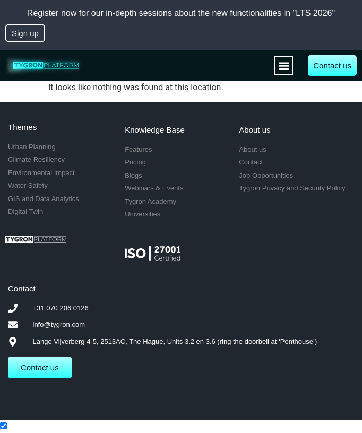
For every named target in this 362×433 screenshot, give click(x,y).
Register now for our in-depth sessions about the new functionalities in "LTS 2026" (181, 13)
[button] (283, 65)
